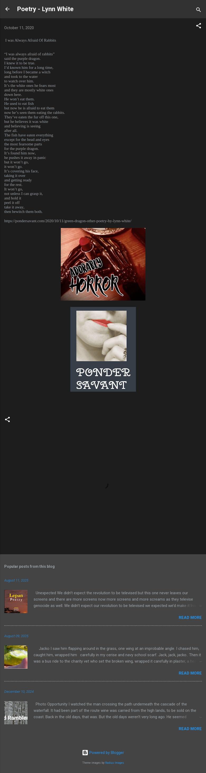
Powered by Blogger (103, 752)
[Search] (198, 11)
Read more (190, 617)
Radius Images (114, 763)
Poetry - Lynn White (45, 9)
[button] (198, 27)
